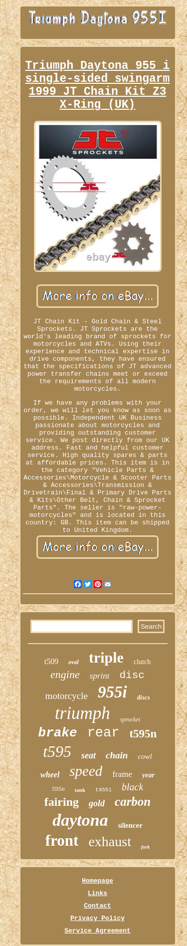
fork (145, 847)
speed (85, 771)
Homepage (97, 881)
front (62, 840)
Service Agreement (97, 931)
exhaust (109, 841)
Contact (97, 906)
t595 (57, 751)
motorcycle (66, 696)
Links (97, 893)
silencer (130, 825)
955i (112, 692)
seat (88, 755)
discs (143, 697)
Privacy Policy (97, 918)
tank (80, 790)
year (148, 775)
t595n (143, 733)
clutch (142, 662)
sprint (100, 676)
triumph (82, 713)
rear (103, 732)
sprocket (130, 719)
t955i (103, 790)
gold (97, 803)
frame (122, 774)
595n (58, 788)
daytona (80, 820)
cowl (145, 756)
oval (73, 662)
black (132, 786)
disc (131, 675)
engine (65, 674)
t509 (51, 661)
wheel (49, 774)
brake (57, 732)
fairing (61, 801)
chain (117, 755)
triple (106, 657)
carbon (133, 801)
